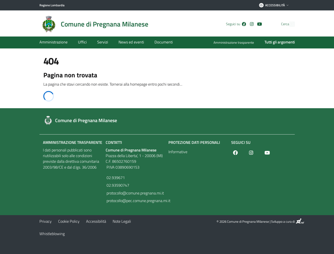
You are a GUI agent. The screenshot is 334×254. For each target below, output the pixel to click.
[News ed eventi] (131, 42)
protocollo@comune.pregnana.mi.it (135, 193)
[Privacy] (45, 221)
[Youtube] (252, 24)
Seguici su (241, 142)
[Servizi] (102, 42)
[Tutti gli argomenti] (277, 42)
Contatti (114, 142)
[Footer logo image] (167, 120)
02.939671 (115, 178)
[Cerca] (289, 24)
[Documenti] (161, 42)
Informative (177, 152)
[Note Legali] (122, 221)
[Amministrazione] (56, 42)
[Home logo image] (96, 24)
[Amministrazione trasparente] (236, 42)
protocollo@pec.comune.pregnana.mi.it (136, 201)
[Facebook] (237, 24)
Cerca (277, 24)
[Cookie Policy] (69, 221)
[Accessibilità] (96, 221)
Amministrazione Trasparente (72, 142)
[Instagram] (244, 24)
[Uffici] (82, 42)
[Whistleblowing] (52, 234)
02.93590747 (117, 185)
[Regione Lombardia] (51, 5)
